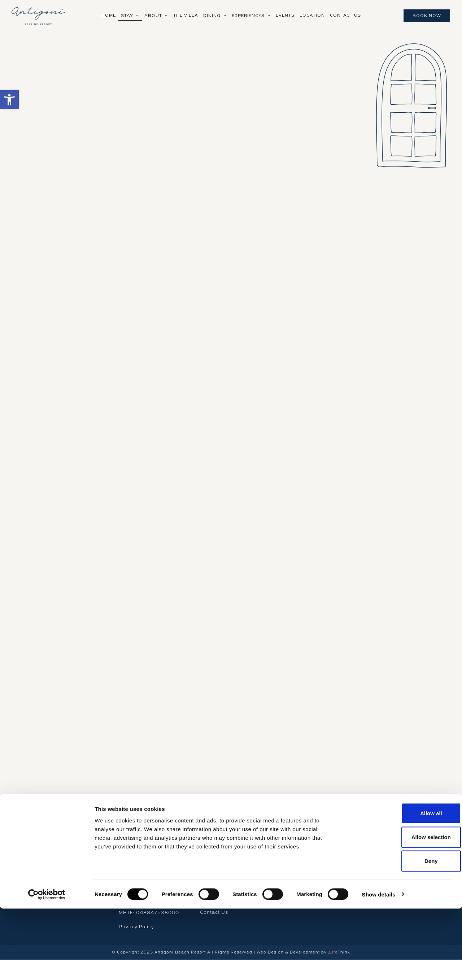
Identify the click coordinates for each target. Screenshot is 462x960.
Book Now (427, 15)
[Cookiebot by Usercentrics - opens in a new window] (46, 946)
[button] (9, 99)
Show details (379, 946)
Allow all (402, 864)
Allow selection (401, 888)
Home (207, 844)
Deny (402, 912)
